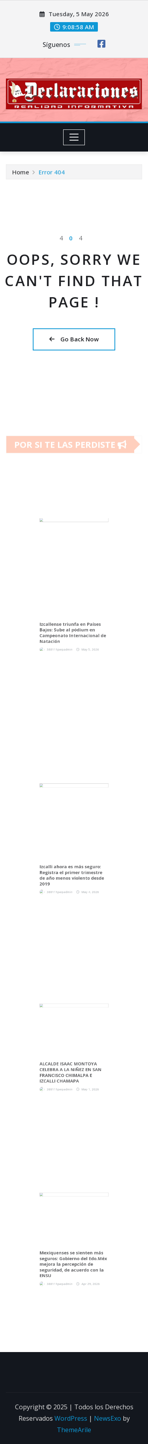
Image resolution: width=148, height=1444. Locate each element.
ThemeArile (74, 1429)
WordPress (70, 1418)
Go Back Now (74, 339)
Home (20, 174)
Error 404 (52, 174)
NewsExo (107, 1418)
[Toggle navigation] (74, 137)
